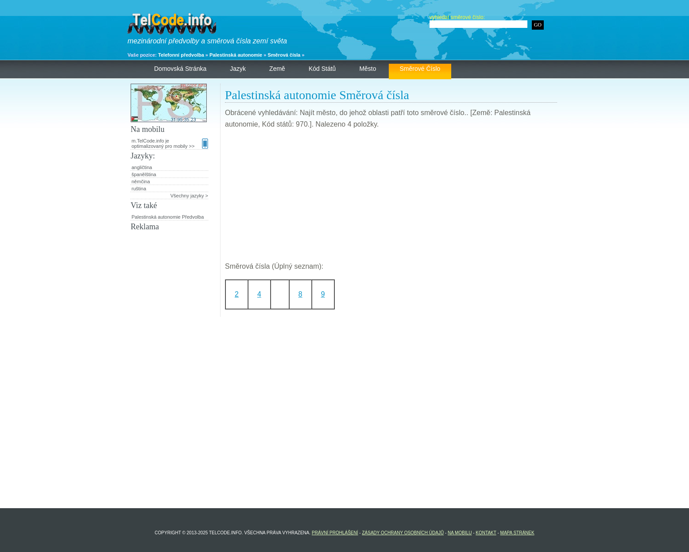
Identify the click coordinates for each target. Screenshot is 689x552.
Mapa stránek (517, 532)
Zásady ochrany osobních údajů (403, 532)
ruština (139, 188)
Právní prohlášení (335, 532)
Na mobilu (460, 532)
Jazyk (238, 68)
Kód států (322, 68)
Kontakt (486, 532)
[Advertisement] (391, 199)
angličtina (142, 167)
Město (367, 68)
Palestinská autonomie (235, 55)
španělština (144, 174)
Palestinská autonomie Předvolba (168, 217)
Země (277, 68)
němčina (141, 181)
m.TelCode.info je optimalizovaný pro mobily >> (170, 143)
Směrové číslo (420, 68)
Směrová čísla (283, 55)
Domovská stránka (180, 68)
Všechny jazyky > (189, 195)
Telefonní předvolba (181, 55)
